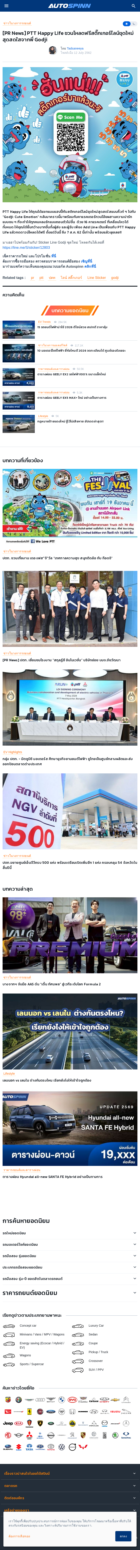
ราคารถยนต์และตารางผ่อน (53, 369)
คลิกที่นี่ (90, 266)
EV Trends (44, 321)
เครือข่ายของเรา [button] (16, 1510)
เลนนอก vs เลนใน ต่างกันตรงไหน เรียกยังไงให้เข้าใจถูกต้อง (47, 1080)
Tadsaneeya (75, 48)
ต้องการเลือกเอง (19, 1536)
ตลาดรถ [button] (10, 1485)
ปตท (52, 278)
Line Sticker (96, 278)
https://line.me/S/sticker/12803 (26, 247)
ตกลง (123, 1536)
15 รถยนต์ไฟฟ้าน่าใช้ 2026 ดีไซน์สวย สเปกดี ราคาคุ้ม (72, 327)
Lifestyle (43, 416)
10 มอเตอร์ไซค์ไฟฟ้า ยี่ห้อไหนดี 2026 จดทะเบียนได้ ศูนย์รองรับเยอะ (81, 350)
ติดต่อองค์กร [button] (14, 1498)
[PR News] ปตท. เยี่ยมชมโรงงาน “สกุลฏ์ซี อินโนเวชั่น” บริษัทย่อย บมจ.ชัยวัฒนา (62, 660)
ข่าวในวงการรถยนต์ (17, 23)
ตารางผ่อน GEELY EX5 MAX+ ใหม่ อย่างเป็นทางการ (71, 398)
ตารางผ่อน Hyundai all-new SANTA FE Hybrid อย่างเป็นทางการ (53, 1176)
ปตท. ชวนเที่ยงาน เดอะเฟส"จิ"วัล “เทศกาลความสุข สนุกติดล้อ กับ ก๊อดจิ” (58, 558)
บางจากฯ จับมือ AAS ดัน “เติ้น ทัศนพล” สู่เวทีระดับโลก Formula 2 (52, 984)
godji (115, 278)
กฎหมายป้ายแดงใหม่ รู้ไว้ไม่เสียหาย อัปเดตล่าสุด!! (70, 421)
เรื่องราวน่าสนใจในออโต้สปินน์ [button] (27, 1473)
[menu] (6, 6)
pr (32, 278)
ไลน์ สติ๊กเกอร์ (71, 278)
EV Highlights (12, 752)
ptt (41, 278)
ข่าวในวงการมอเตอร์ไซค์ (52, 345)
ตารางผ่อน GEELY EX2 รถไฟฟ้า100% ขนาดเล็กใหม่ (71, 374)
